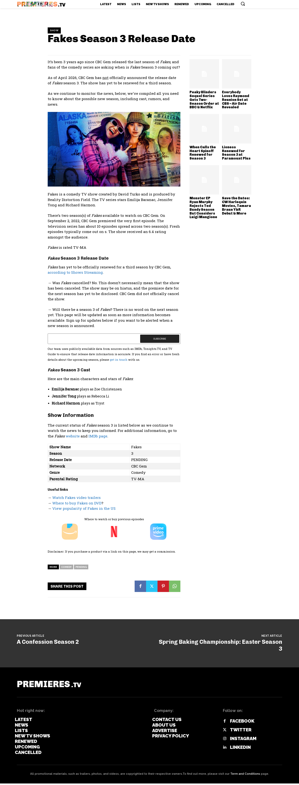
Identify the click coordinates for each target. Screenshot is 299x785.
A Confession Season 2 (48, 641)
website (73, 436)
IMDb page (97, 436)
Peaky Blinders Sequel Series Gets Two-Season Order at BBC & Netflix (204, 99)
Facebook (242, 722)
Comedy (66, 567)
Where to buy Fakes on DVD (76, 503)
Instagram (243, 740)
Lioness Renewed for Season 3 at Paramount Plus (236, 152)
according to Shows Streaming (75, 272)
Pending (81, 567)
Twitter (241, 731)
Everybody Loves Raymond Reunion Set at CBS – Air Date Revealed (235, 99)
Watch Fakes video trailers (76, 497)
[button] (242, 3)
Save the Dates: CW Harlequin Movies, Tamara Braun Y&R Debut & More (236, 205)
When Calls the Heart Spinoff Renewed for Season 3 (203, 152)
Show (54, 30)
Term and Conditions (245, 775)
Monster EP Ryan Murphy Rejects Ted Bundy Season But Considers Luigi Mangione (203, 207)
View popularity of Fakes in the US (84, 508)
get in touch (118, 359)
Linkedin (240, 749)
